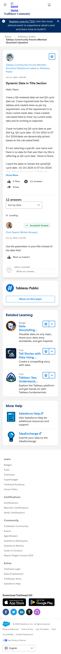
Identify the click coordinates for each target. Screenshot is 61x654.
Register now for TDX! (22, 21)
